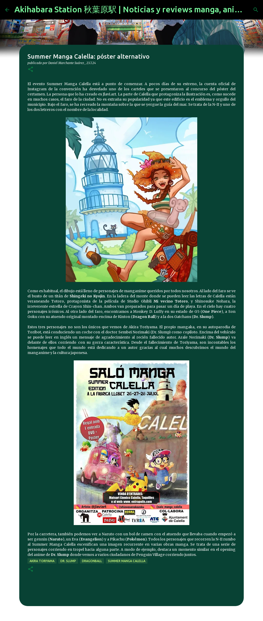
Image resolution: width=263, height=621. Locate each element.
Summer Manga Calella (126, 561)
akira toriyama (42, 561)
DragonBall (92, 561)
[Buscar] (256, 10)
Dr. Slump (68, 561)
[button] (30, 69)
